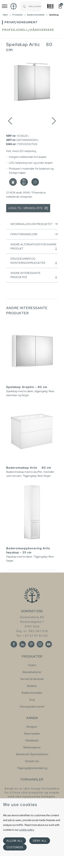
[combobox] (35, 6)
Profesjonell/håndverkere (28, 30)
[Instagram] (40, 644)
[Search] (24, 6)
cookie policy (26, 830)
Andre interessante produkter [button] (34, 275)
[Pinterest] (31, 644)
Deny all (40, 841)
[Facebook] (14, 644)
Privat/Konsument (20, 22)
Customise (14, 847)
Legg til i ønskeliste (28, 208)
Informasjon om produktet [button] (34, 224)
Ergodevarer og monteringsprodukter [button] (34, 261)
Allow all (14, 841)
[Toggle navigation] (4, 6)
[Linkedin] (22, 644)
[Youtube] (48, 644)
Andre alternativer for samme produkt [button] (34, 246)
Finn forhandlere (34, 234)
